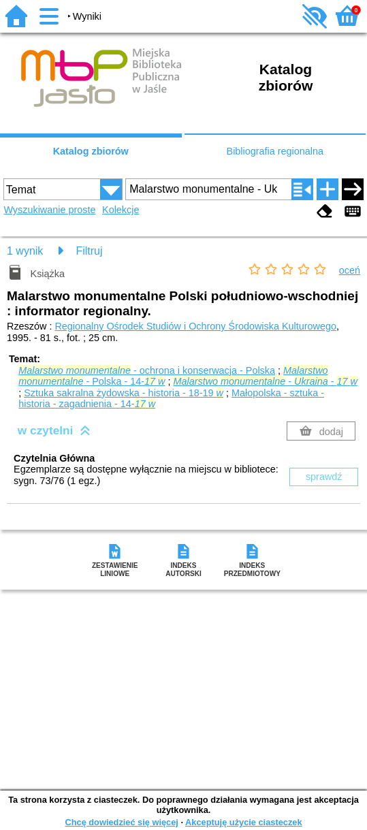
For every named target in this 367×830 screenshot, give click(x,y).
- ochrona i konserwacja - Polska (146, 370)
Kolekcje (120, 209)
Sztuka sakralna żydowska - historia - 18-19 (123, 392)
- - (265, 381)
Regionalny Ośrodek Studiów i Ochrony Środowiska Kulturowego (195, 326)
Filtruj (89, 251)
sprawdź (324, 476)
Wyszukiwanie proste (49, 209)
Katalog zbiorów (91, 151)
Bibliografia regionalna (275, 151)
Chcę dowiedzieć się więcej (121, 822)
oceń (349, 270)
